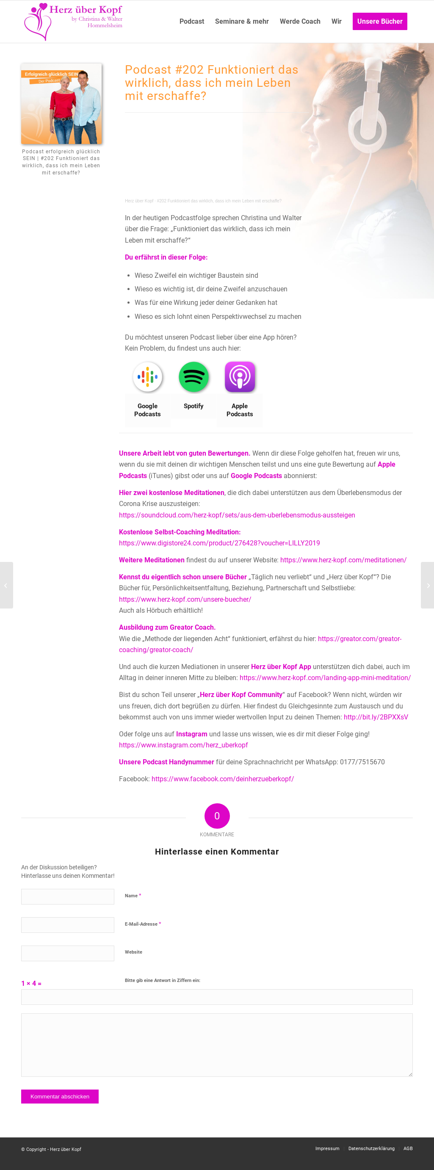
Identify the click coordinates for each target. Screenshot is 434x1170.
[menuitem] (192, 21)
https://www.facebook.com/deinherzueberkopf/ (223, 779)
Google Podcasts (256, 476)
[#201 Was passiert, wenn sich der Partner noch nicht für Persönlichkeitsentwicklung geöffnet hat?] (427, 585)
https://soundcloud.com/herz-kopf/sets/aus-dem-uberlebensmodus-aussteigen (237, 515)
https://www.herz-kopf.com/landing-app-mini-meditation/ (325, 678)
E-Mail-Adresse (143, 924)
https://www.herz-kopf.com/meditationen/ (343, 560)
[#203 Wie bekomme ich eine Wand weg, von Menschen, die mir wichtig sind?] (6, 585)
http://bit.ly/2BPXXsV (376, 717)
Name (133, 895)
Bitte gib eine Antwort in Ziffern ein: (162, 980)
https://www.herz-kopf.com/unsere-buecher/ (185, 599)
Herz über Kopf (139, 201)
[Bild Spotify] (194, 389)
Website (133, 952)
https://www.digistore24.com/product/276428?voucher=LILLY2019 (219, 543)
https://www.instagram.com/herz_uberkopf (183, 745)
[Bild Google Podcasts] (148, 393)
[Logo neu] (74, 21)
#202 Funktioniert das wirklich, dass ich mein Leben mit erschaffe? (219, 201)
